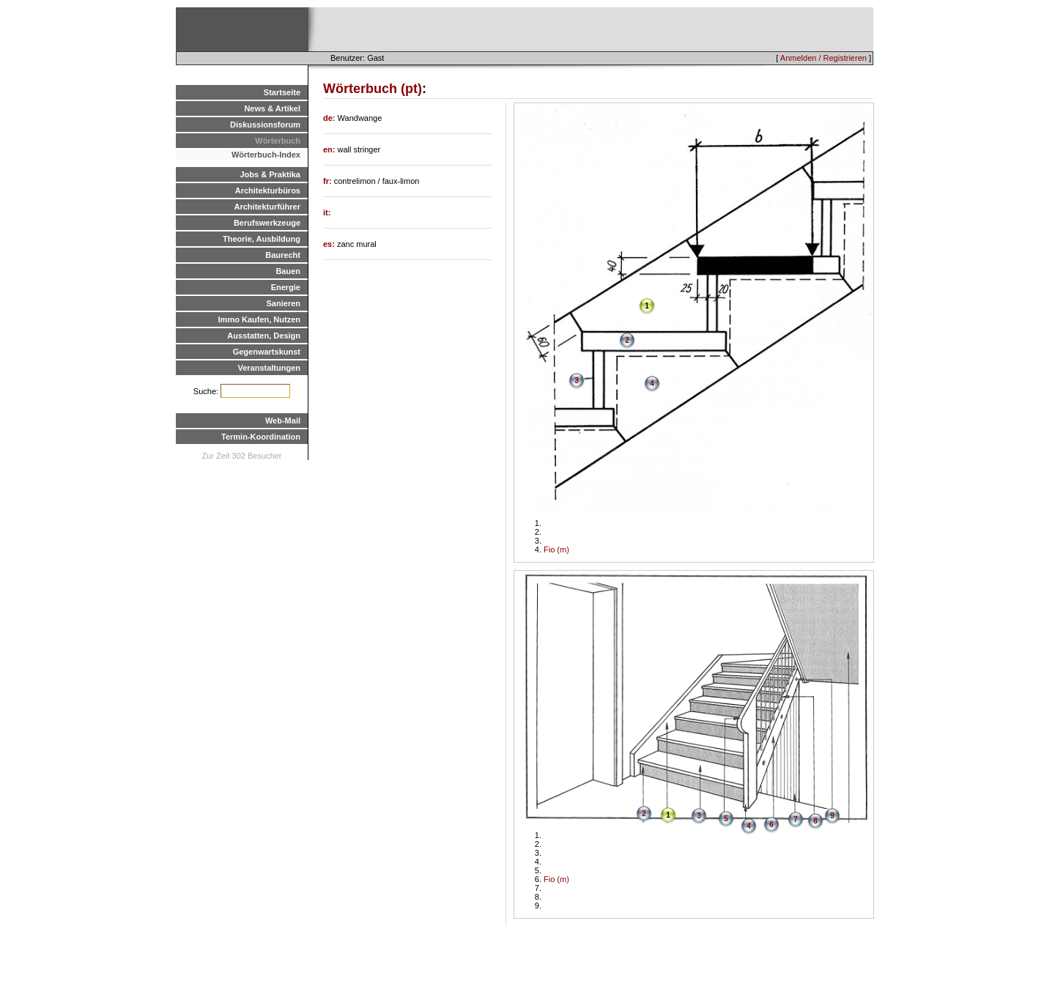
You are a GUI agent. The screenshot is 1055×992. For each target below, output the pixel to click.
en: (330, 149)
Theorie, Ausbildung (261, 238)
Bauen (287, 271)
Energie (285, 287)
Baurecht (282, 255)
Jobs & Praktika (270, 174)
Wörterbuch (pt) (372, 88)
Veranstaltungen (268, 367)
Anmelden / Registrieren (823, 57)
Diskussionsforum (265, 124)
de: (330, 118)
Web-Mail (282, 420)
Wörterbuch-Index (266, 154)
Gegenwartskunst (266, 351)
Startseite (282, 92)
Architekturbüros (267, 190)
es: (330, 244)
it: (326, 212)
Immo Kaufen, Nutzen (259, 319)
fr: (328, 181)
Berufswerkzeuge (267, 222)
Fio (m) (556, 549)
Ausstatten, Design (263, 335)
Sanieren (283, 303)
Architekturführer (267, 206)
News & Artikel (272, 108)
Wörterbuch (277, 140)
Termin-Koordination (260, 436)
